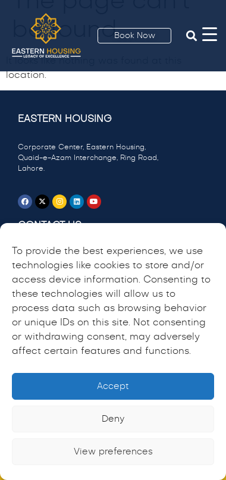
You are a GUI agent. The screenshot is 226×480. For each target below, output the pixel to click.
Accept (113, 386)
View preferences (113, 451)
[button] (191, 36)
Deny (113, 419)
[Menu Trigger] (209, 34)
